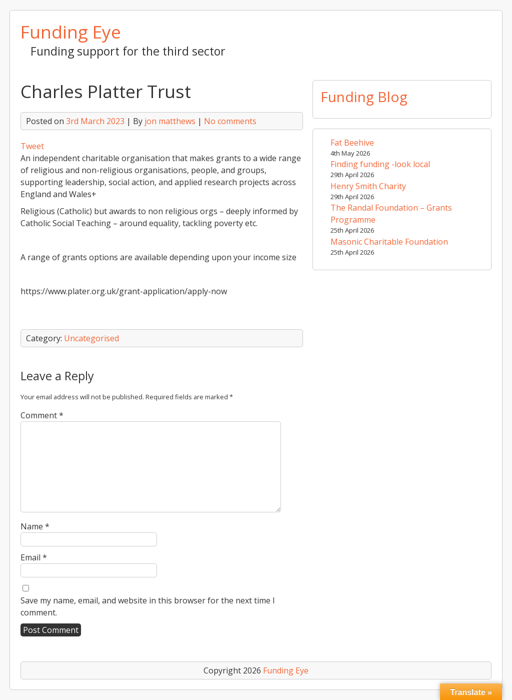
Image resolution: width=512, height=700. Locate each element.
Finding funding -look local (380, 164)
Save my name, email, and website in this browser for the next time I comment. (147, 606)
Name (35, 526)
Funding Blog (364, 96)
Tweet (32, 146)
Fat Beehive (352, 142)
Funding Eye (70, 32)
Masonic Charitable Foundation (389, 241)
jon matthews (170, 121)
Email (33, 557)
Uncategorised (91, 338)
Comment (42, 415)
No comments (230, 121)
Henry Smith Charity (368, 186)
